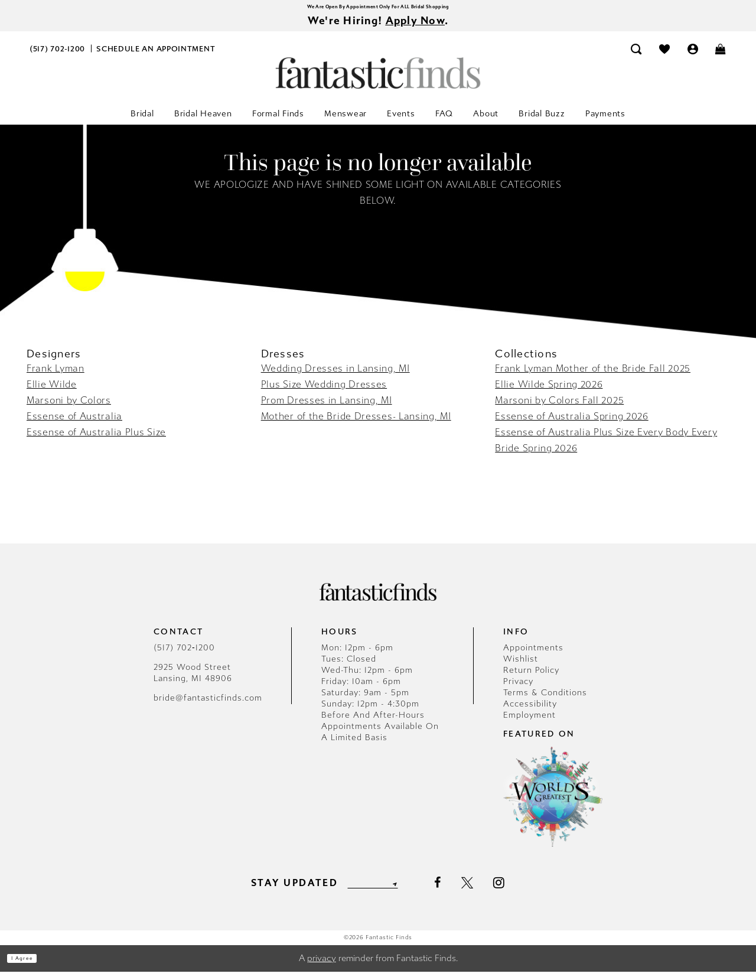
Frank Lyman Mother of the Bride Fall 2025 (592, 376)
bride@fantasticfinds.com (208, 706)
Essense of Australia (74, 424)
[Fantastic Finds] (378, 81)
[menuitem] (57, 57)
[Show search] (637, 57)
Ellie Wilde (52, 392)
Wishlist (520, 667)
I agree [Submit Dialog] (34, 966)
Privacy (518, 690)
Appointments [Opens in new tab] (533, 656)
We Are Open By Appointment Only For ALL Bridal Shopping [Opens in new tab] (378, 9)
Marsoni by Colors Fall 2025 (559, 408)
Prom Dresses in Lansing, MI (326, 408)
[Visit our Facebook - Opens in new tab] (457, 891)
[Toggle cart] (721, 57)
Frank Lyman (55, 376)
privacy (321, 966)
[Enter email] (372, 891)
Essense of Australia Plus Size (96, 440)
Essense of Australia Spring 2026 (571, 424)
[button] (693, 57)
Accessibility (530, 712)
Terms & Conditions (545, 701)
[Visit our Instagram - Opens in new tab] (519, 891)
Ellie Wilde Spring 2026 (548, 392)
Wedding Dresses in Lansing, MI (335, 376)
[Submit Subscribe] (412, 891)
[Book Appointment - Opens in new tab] (156, 57)
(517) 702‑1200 (184, 656)
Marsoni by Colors (69, 408)
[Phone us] (57, 57)
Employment (529, 723)
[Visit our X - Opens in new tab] (487, 891)
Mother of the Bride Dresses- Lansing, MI (356, 424)
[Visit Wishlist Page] (664, 57)
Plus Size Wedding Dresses (324, 392)
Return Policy (531, 678)
